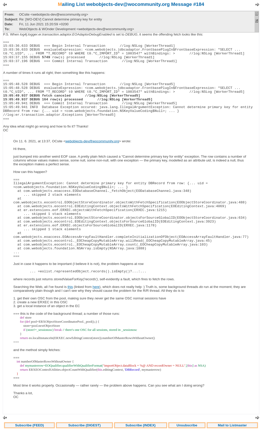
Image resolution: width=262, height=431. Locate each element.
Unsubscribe (187, 425)
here (96, 287)
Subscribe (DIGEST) (84, 425)
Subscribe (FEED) (29, 425)
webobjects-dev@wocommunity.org (92, 141)
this (70, 287)
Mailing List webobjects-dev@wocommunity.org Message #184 (131, 4)
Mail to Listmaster (232, 425)
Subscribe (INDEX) (140, 425)
